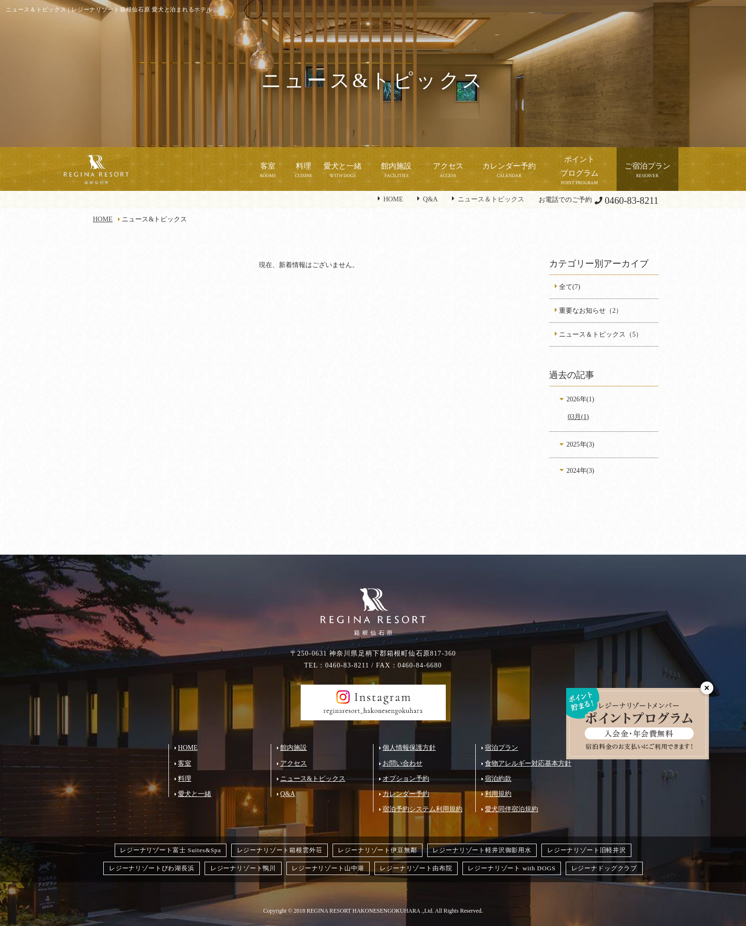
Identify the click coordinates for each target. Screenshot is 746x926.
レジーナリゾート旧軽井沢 (586, 850)
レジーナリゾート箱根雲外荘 (280, 850)
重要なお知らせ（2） (590, 310)
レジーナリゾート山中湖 (328, 868)
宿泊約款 (498, 778)
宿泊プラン (501, 747)
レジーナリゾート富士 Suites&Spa (170, 850)
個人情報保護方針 (409, 747)
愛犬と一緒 (194, 793)
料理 (184, 778)
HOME (393, 199)
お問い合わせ (402, 763)
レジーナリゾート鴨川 (243, 868)
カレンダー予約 (406, 793)
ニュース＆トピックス (491, 199)
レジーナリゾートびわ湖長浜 (152, 868)
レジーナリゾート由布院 (416, 868)
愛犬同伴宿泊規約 (511, 809)
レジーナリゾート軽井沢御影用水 (481, 850)
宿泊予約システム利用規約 (422, 809)
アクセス (293, 763)
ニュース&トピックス (312, 778)
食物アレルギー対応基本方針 (528, 763)
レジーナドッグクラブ (604, 868)
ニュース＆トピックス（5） (600, 334)
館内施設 (293, 747)
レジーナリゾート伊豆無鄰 (377, 850)
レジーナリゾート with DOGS (511, 868)
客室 (184, 763)
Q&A (430, 199)
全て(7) (569, 286)
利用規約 (498, 793)
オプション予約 (406, 778)
